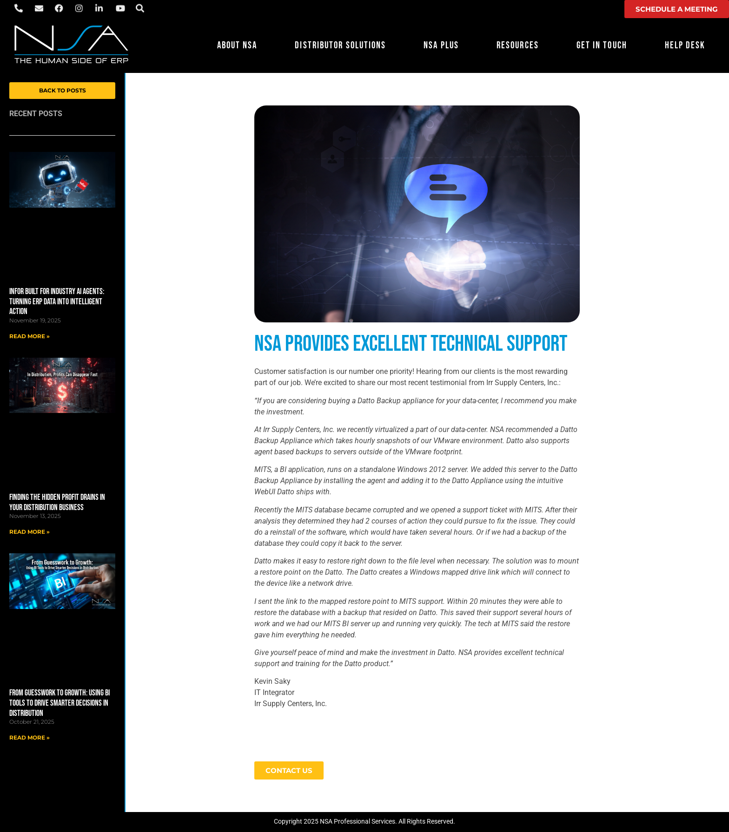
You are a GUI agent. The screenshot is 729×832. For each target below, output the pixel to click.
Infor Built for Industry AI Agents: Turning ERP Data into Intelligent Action (56, 301)
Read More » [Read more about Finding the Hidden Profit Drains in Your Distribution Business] (29, 531)
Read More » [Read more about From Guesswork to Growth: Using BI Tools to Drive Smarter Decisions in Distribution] (29, 737)
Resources (518, 45)
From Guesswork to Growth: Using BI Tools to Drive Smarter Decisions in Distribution (59, 703)
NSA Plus (441, 45)
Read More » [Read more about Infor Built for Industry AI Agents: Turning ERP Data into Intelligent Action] (29, 336)
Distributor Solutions (340, 45)
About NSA (237, 45)
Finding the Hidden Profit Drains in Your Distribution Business (57, 502)
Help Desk (685, 45)
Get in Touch (602, 45)
